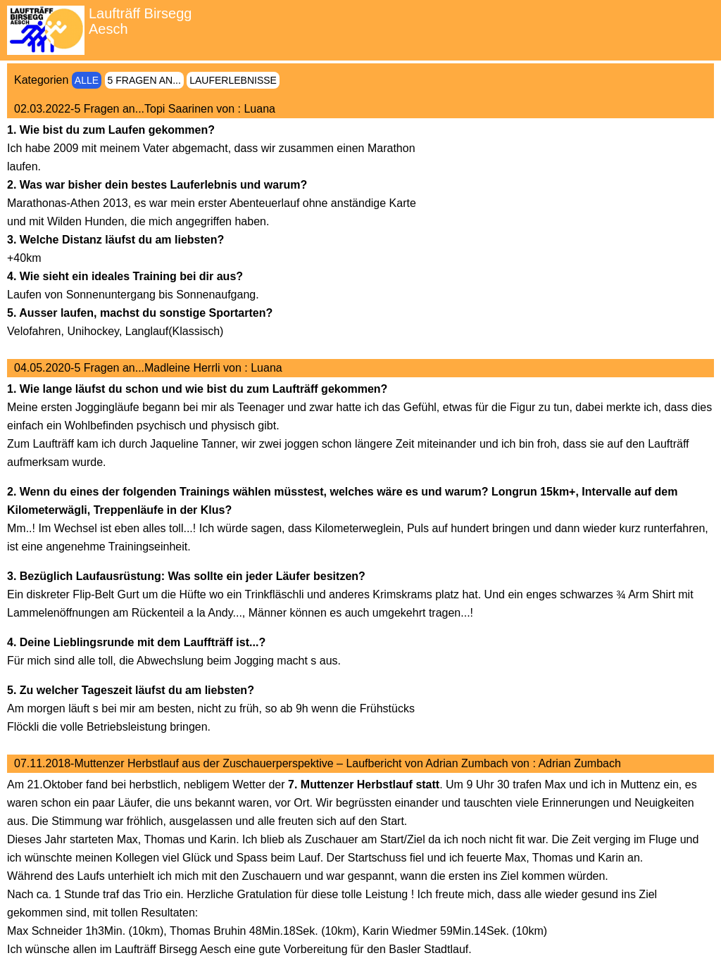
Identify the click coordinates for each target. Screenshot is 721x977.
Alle (87, 80)
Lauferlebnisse (233, 80)
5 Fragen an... (144, 80)
